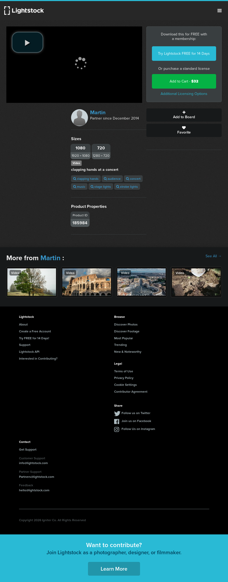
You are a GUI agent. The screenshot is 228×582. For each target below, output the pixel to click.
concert (133, 178)
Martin (98, 112)
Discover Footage (126, 331)
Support (24, 344)
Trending (120, 344)
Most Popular (123, 338)
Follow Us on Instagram (138, 429)
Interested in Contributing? (38, 358)
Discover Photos (126, 324)
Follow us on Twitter (136, 413)
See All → (214, 256)
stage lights (101, 186)
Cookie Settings (125, 384)
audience (112, 178)
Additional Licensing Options (184, 94)
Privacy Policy (123, 377)
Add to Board (184, 115)
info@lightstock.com (33, 463)
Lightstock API (29, 351)
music (79, 186)
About (23, 324)
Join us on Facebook (136, 421)
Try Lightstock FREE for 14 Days (184, 53)
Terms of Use (123, 371)
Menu (219, 10)
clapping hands (86, 178)
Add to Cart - (184, 81)
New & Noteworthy (127, 351)
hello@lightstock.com (34, 490)
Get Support (27, 449)
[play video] (27, 42)
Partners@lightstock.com (36, 476)
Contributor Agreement (130, 391)
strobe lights (127, 186)
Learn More (114, 568)
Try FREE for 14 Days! (34, 338)
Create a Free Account (35, 331)
